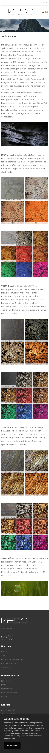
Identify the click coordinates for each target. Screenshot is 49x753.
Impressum (6, 651)
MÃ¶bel (4, 685)
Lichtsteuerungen (9, 692)
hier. (14, 738)
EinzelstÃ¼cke (7, 688)
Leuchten (5, 681)
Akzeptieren (12, 745)
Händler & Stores (9, 663)
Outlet (4, 696)
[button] (44, 12)
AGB (3, 655)
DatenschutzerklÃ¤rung (12, 659)
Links (43, 2)
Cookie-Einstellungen (17, 718)
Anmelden (6, 667)
